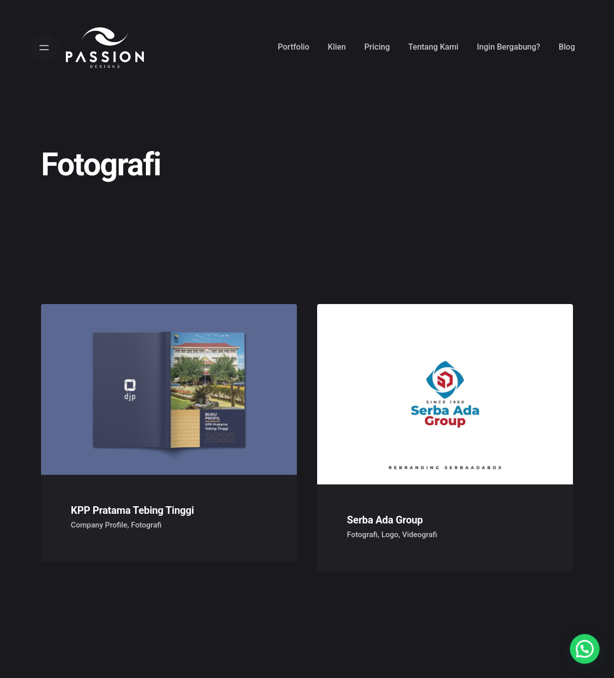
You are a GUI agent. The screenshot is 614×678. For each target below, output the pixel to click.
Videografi (419, 534)
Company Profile (99, 525)
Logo (390, 534)
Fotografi (146, 525)
